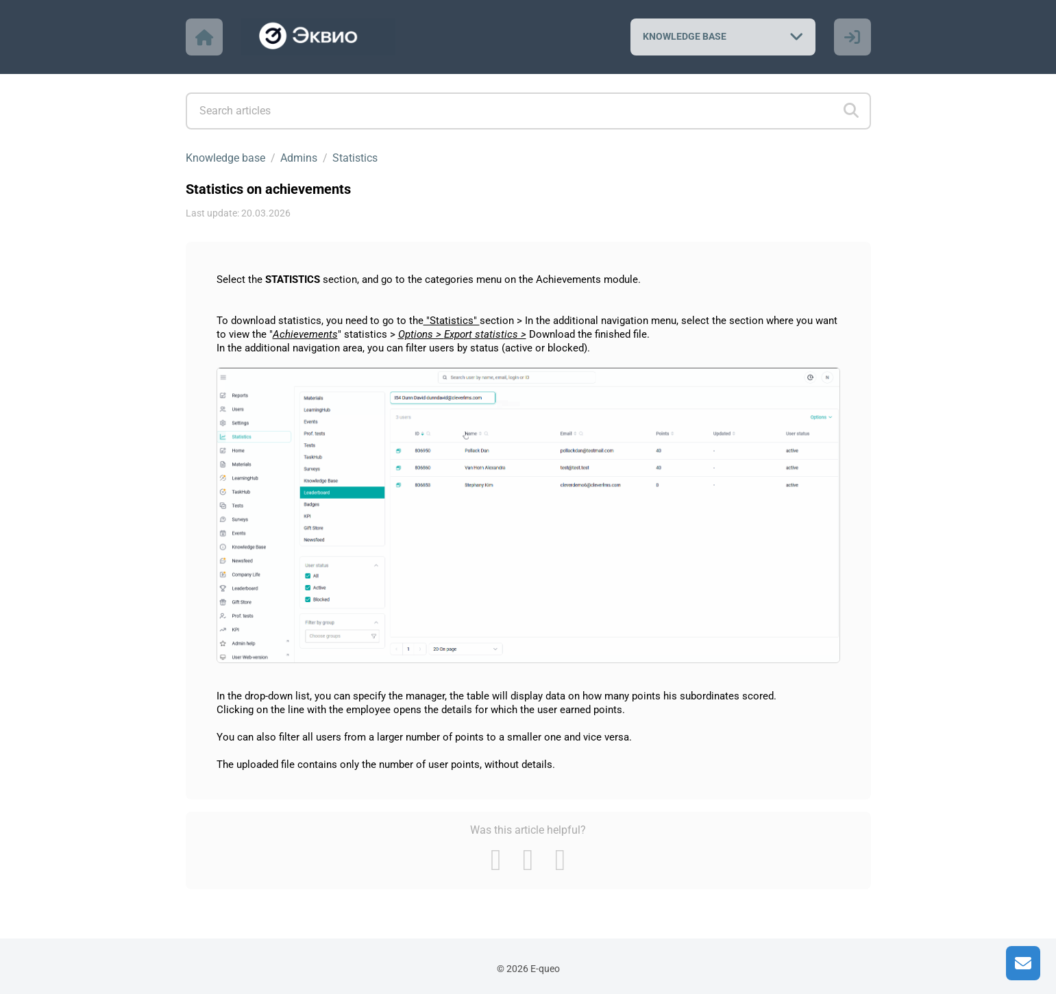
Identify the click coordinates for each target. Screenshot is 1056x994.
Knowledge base (225, 157)
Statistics (355, 157)
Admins (298, 157)
